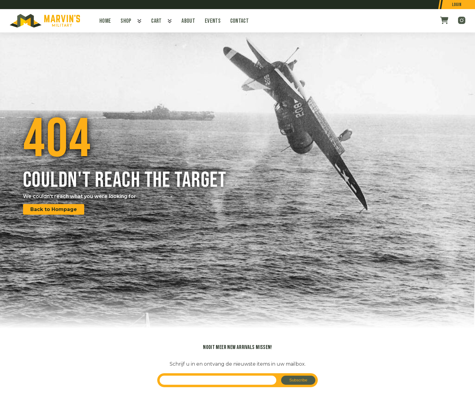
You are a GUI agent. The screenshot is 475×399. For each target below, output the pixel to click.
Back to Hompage (53, 209)
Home (105, 21)
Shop (126, 21)
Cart (156, 21)
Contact (239, 21)
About (188, 21)
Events (213, 21)
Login (457, 5)
